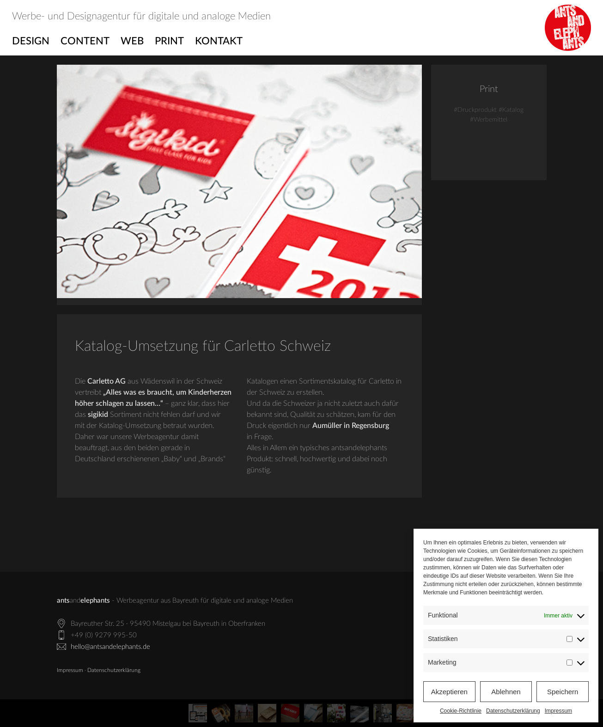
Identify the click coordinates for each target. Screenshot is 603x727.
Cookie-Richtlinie (460, 711)
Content (85, 41)
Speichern (563, 692)
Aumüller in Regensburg (350, 425)
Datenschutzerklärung (513, 711)
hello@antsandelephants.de (110, 646)
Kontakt (219, 41)
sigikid (98, 414)
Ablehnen (505, 692)
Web (132, 41)
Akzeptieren (449, 692)
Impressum (558, 711)
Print (169, 41)
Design (30, 41)
